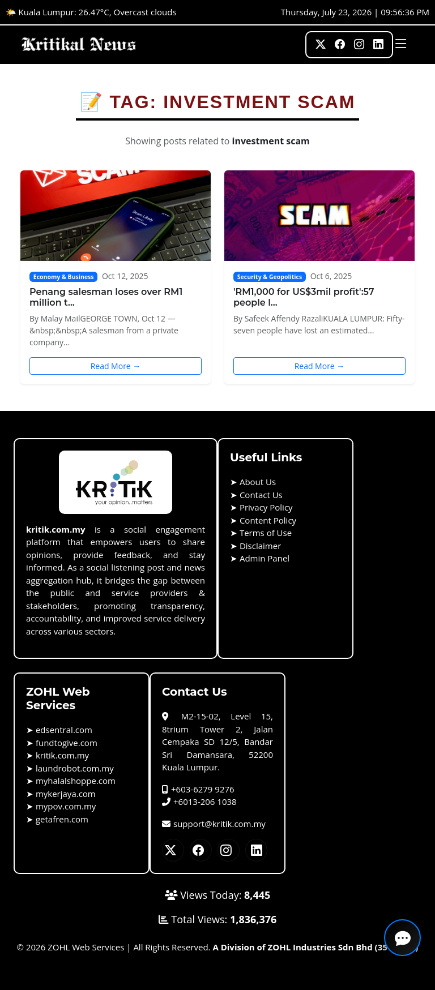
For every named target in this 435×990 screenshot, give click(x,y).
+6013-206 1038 (199, 801)
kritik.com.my (62, 755)
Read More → (116, 366)
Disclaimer (260, 545)
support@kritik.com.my (214, 823)
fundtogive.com (66, 742)
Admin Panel (264, 558)
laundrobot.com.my (75, 768)
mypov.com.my (66, 806)
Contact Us (261, 494)
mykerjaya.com (66, 793)
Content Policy (268, 520)
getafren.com (62, 819)
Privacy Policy (266, 507)
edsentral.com (64, 729)
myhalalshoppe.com (76, 780)
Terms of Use (266, 532)
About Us (258, 481)
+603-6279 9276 (198, 789)
